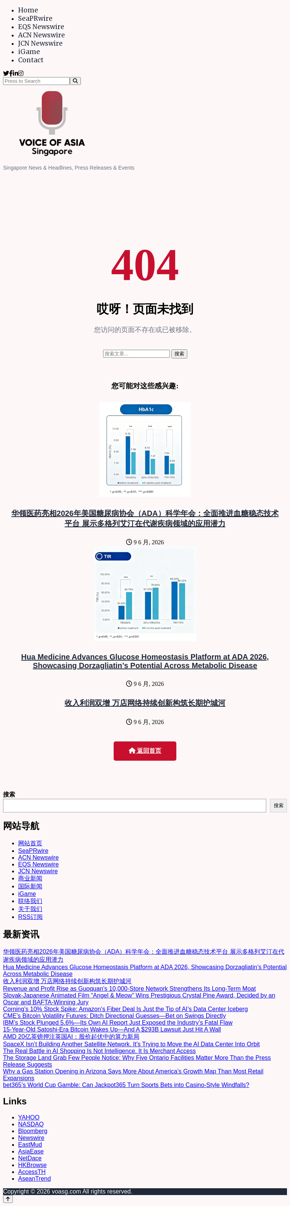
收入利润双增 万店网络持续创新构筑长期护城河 (145, 703)
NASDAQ (31, 1124)
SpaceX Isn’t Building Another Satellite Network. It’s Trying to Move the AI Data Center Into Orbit (131, 1044)
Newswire (31, 1138)
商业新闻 (30, 878)
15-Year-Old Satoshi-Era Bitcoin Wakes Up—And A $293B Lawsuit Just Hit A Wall (112, 1029)
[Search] (75, 81)
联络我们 (30, 901)
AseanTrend (34, 1178)
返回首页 (145, 750)
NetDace (30, 1158)
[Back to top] (8, 1199)
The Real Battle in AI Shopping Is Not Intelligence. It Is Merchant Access (99, 1051)
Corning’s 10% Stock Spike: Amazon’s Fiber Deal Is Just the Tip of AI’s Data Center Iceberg (125, 1009)
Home (28, 10)
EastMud (30, 1144)
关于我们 (30, 909)
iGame (29, 52)
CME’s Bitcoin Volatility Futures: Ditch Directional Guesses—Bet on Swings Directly (114, 1016)
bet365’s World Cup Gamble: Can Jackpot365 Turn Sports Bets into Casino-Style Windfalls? (126, 1085)
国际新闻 (30, 886)
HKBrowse (32, 1165)
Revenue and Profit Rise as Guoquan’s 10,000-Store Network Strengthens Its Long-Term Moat (129, 988)
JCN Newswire (40, 43)
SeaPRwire (35, 18)
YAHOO (29, 1117)
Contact (30, 60)
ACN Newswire (41, 35)
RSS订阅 (30, 917)
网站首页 (30, 843)
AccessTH (32, 1172)
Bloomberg (32, 1131)
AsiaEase (31, 1151)
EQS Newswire (41, 27)
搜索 (9, 794)
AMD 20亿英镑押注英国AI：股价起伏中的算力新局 (71, 1036)
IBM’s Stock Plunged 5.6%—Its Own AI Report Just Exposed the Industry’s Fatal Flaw (118, 1022)
